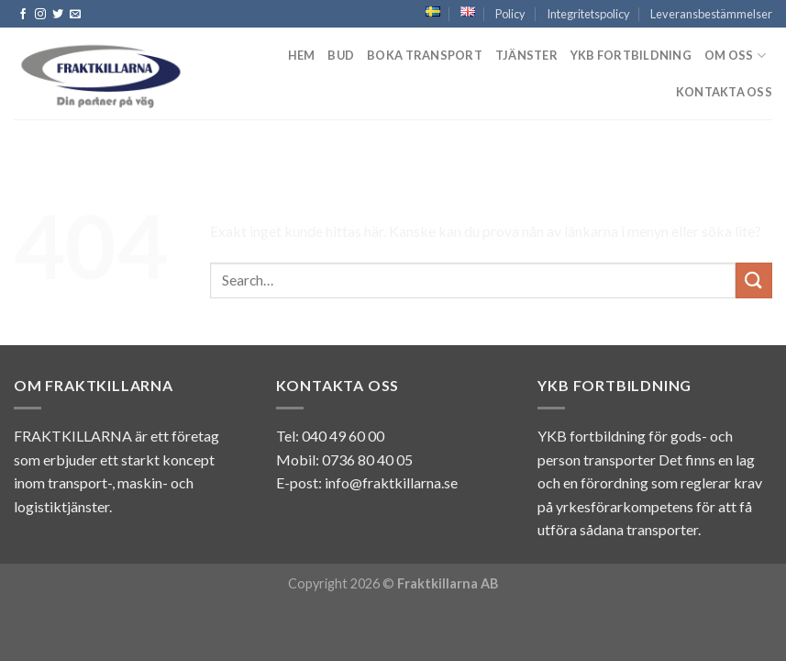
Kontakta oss (724, 91)
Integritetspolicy (588, 13)
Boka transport (424, 55)
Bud (340, 55)
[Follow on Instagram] (40, 14)
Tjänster (526, 55)
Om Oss (735, 55)
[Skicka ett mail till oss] (75, 14)
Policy (510, 13)
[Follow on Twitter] (57, 14)
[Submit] (754, 280)
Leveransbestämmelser (711, 13)
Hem (302, 55)
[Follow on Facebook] (22, 14)
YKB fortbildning (631, 55)
